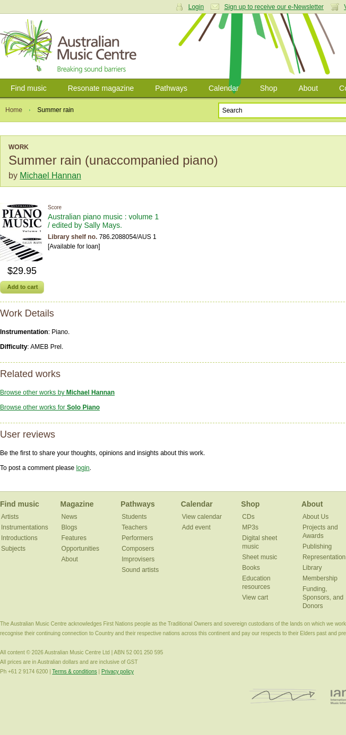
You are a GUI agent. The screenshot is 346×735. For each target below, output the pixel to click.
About (308, 88)
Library (312, 567)
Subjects (13, 548)
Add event (196, 527)
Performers (137, 538)
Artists (10, 516)
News (69, 516)
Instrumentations (24, 527)
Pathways (171, 88)
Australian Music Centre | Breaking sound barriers (70, 46)
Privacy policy (117, 671)
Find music (29, 88)
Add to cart (22, 287)
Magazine (77, 504)
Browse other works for (50, 407)
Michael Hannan (50, 175)
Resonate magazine (101, 88)
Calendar (224, 88)
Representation (323, 557)
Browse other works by (57, 392)
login (82, 468)
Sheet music (259, 557)
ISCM (283, 696)
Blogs (69, 527)
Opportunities (80, 548)
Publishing (317, 546)
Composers (138, 548)
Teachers (135, 527)
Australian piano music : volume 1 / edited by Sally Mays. (103, 220)
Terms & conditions (74, 671)
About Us (315, 516)
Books (251, 567)
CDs (248, 516)
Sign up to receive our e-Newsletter (273, 7)
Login (196, 7)
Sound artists (140, 570)
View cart (255, 597)
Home (13, 110)
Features (74, 538)
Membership (320, 578)
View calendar (202, 516)
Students (134, 516)
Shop (269, 88)
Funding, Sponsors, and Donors (322, 597)
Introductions (19, 538)
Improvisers (138, 559)
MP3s (250, 527)
